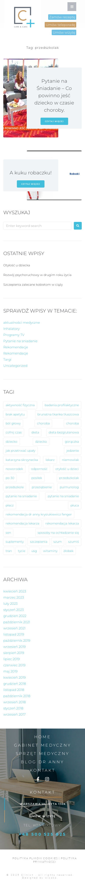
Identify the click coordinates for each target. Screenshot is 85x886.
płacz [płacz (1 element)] (10, 505)
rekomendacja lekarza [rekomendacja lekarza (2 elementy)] (22, 523)
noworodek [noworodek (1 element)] (14, 469)
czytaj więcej (54, 121)
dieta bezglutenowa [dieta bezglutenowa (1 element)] (64, 432)
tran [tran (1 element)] (9, 551)
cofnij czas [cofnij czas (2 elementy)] (14, 432)
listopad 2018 (13, 690)
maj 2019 (10, 671)
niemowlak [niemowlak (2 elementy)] (70, 460)
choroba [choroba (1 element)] (72, 423)
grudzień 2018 (14, 683)
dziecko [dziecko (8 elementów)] (11, 442)
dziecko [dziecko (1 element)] (41, 442)
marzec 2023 (13, 597)
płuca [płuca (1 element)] (75, 505)
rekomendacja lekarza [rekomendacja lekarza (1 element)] (62, 523)
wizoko (51, 877)
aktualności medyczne (21, 322)
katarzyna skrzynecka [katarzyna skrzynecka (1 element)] (22, 460)
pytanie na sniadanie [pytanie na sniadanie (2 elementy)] (63, 496)
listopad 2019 (13, 634)
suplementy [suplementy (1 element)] (15, 542)
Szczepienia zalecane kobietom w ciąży (33, 285)
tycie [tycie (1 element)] (21, 551)
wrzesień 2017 (14, 714)
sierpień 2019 (13, 653)
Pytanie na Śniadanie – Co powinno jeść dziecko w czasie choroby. (54, 95)
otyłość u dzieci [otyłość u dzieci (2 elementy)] (67, 469)
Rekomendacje (15, 347)
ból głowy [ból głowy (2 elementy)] (13, 423)
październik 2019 (16, 640)
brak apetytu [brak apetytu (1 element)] (15, 414)
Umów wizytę (43, 816)
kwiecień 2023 (14, 591)
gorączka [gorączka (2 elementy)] (72, 442)
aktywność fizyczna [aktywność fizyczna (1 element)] (20, 405)
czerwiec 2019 (14, 665)
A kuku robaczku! (31, 173)
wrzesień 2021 (14, 628)
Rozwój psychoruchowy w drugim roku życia (37, 275)
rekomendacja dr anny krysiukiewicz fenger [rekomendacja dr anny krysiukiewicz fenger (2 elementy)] (39, 514)
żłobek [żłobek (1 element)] (68, 551)
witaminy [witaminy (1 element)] (50, 551)
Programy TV (13, 335)
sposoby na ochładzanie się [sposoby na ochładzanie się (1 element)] (58, 533)
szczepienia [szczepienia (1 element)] (38, 542)
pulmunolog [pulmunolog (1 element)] (69, 487)
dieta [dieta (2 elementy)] (35, 432)
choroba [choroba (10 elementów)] (43, 423)
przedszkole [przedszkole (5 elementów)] (15, 487)
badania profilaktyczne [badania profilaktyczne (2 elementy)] (62, 405)
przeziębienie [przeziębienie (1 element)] (42, 487)
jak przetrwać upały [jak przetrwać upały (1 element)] (20, 451)
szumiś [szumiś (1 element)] (73, 542)
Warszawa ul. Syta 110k (43, 804)
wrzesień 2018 (14, 702)
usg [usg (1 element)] (34, 551)
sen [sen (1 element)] (8, 533)
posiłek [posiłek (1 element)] (36, 478)
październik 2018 (16, 696)
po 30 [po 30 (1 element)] (10, 478)
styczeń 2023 (13, 610)
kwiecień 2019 (14, 677)
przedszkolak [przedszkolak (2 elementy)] (69, 478)
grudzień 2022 (14, 616)
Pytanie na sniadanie (20, 341)
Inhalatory (11, 329)
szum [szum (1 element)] (57, 542)
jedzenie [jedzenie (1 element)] (72, 451)
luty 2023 (10, 603)
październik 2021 (16, 622)
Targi (7, 359)
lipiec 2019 (11, 659)
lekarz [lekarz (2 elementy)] (50, 460)
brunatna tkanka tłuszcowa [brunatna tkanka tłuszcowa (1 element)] (58, 414)
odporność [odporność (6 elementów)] (39, 469)
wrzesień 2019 (14, 647)
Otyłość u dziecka (16, 265)
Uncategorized (15, 366)
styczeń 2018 (13, 708)
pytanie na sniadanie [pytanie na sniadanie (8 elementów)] (21, 496)
